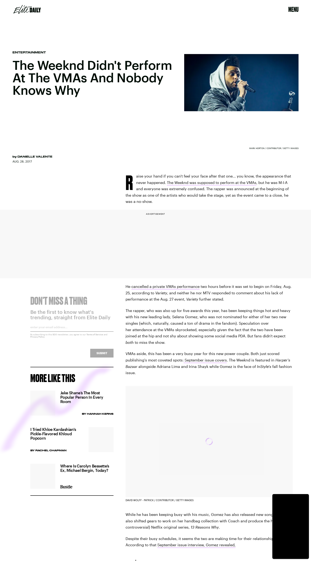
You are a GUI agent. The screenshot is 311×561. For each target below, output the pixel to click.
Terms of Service (94, 337)
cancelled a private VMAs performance (165, 286)
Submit (101, 355)
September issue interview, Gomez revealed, (196, 545)
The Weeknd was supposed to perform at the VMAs (211, 182)
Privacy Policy (37, 339)
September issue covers (205, 360)
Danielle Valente (34, 156)
